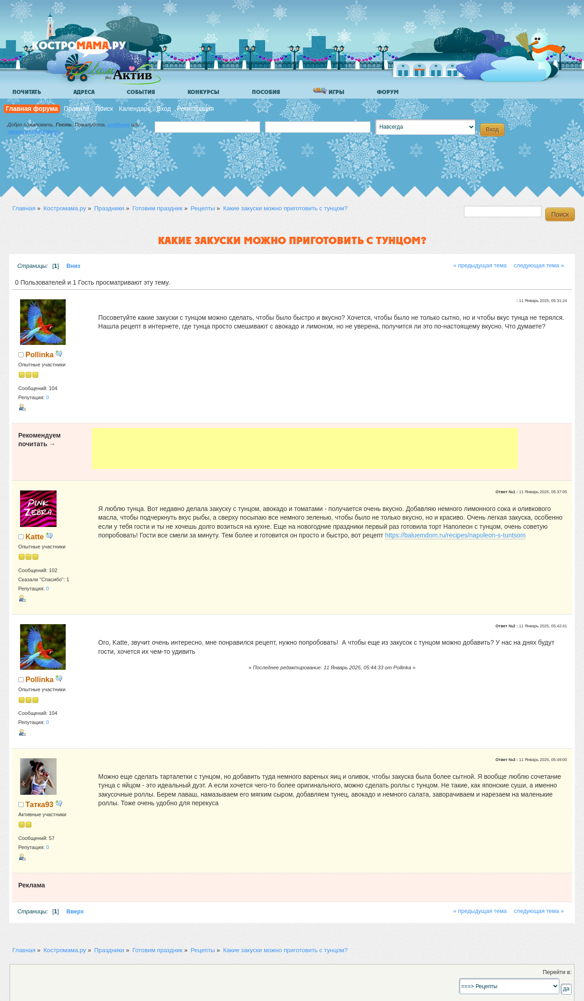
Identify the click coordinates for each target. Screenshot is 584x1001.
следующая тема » (539, 265)
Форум (388, 92)
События (141, 92)
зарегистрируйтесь (33, 131)
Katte (35, 536)
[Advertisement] (304, 448)
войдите (119, 124)
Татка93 (39, 804)
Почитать (26, 92)
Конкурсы (203, 92)
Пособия (266, 92)
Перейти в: (557, 972)
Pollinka (40, 354)
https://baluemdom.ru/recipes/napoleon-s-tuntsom (455, 535)
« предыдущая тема (479, 265)
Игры (328, 91)
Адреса (83, 92)
